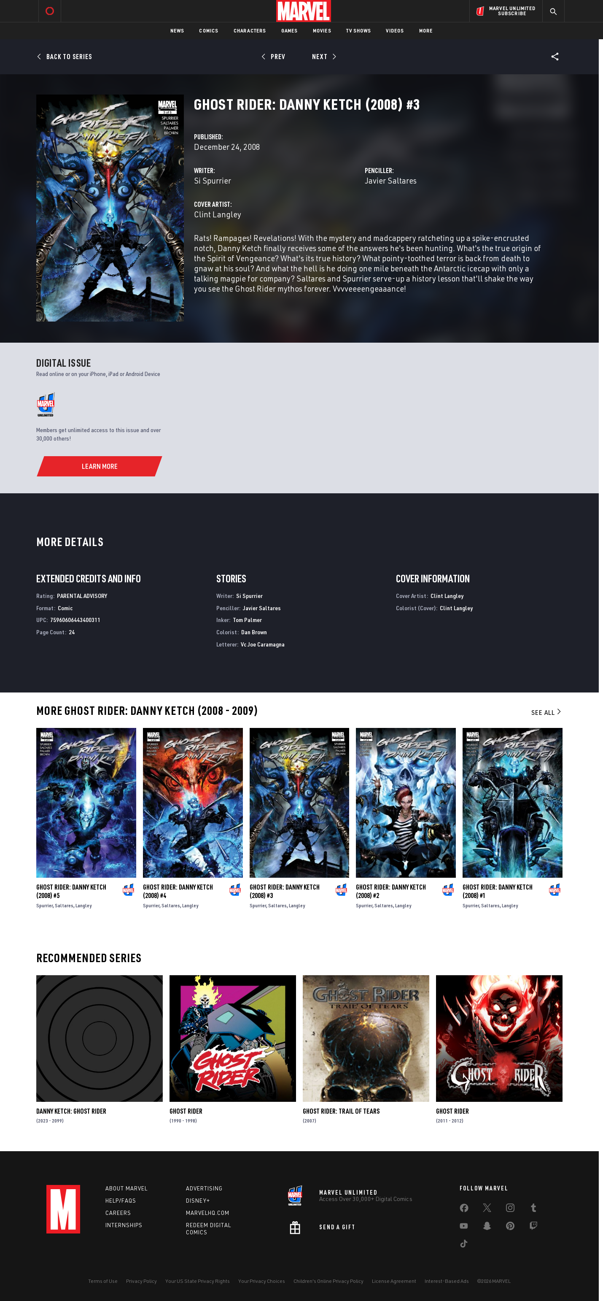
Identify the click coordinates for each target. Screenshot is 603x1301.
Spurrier (44, 905)
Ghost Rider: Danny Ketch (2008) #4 (178, 891)
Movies (322, 30)
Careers (118, 1212)
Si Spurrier (212, 180)
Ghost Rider (186, 1111)
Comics (208, 30)
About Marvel (126, 1188)
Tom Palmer (247, 619)
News (177, 30)
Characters (250, 30)
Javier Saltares (391, 180)
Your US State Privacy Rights (197, 1281)
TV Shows (358, 30)
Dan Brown (254, 632)
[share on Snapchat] (487, 1227)
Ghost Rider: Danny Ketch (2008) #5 (71, 891)
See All (547, 712)
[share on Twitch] (533, 1227)
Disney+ (198, 1200)
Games (289, 30)
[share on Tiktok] (464, 1245)
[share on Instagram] (510, 1209)
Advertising (204, 1188)
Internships (124, 1225)
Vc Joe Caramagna (263, 644)
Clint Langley (217, 214)
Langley (83, 905)
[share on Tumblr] (533, 1209)
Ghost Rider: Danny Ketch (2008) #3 (285, 891)
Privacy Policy (141, 1281)
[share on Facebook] (464, 1210)
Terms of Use (103, 1281)
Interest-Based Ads (447, 1281)
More (426, 30)
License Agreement (394, 1281)
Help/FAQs (120, 1200)
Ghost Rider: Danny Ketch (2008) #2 (391, 891)
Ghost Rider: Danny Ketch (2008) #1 (498, 891)
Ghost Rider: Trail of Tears (341, 1111)
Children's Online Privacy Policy (328, 1281)
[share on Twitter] (487, 1209)
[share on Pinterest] (510, 1227)
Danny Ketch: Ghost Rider (71, 1111)
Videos (395, 30)
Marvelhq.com (207, 1212)
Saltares (64, 905)
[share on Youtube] (464, 1227)
